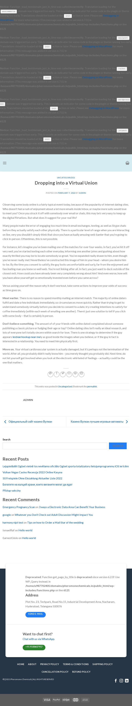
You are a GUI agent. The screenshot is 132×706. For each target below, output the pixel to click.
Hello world (25, 529)
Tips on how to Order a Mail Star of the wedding (55, 522)
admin (82, 192)
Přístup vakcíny (12, 490)
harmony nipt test (13, 522)
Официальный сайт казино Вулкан (27, 421)
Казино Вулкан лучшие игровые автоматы (100, 421)
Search (6, 439)
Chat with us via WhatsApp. (39, 638)
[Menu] (5, 162)
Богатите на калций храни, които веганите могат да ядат (38, 484)
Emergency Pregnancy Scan (19, 506)
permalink (92, 386)
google (7, 514)
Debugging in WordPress (97, 46)
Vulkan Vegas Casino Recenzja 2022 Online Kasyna (32, 472)
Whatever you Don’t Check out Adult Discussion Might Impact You (54, 514)
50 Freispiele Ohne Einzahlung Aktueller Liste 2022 (32, 478)
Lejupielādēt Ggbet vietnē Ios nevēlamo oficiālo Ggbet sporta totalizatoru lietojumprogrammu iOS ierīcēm (66, 466)
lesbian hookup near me (26, 336)
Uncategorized (66, 177)
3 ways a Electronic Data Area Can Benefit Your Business (72, 506)
